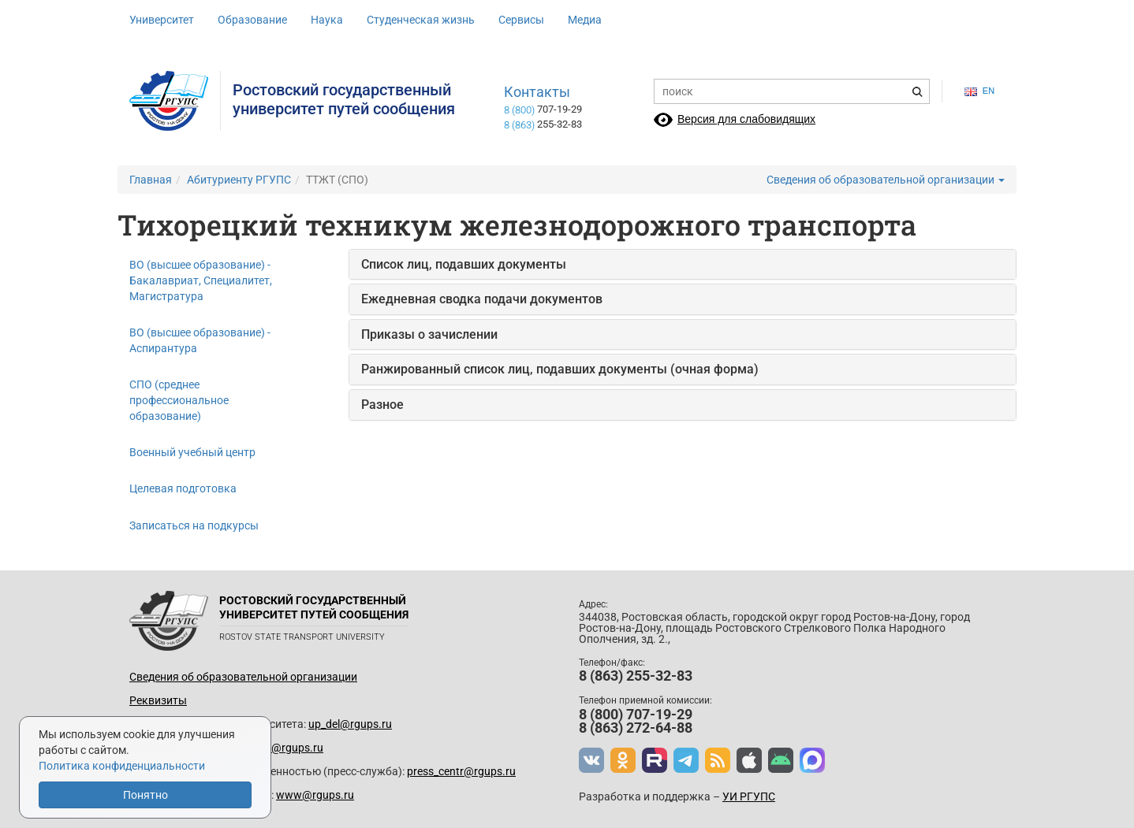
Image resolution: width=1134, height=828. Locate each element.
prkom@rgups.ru (281, 747)
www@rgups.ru (315, 795)
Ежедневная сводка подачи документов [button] (481, 298)
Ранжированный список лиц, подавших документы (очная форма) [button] (560, 369)
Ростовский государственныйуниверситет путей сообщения (344, 99)
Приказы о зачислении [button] (429, 334)
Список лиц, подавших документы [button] (463, 264)
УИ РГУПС (748, 796)
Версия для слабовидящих (746, 119)
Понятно (145, 795)
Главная (150, 179)
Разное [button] (382, 404)
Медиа (585, 19)
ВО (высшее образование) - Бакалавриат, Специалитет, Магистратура (200, 280)
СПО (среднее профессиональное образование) (179, 400)
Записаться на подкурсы (194, 525)
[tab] (682, 265)
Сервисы (521, 19)
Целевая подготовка (183, 488)
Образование (252, 19)
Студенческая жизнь (421, 19)
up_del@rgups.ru (350, 724)
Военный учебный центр (192, 452)
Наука (327, 19)
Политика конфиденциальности (122, 765)
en (979, 91)
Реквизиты (158, 700)
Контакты (537, 92)
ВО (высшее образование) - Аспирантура (199, 340)
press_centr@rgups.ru (461, 771)
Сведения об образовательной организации (886, 179)
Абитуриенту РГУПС (239, 179)
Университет (161, 19)
